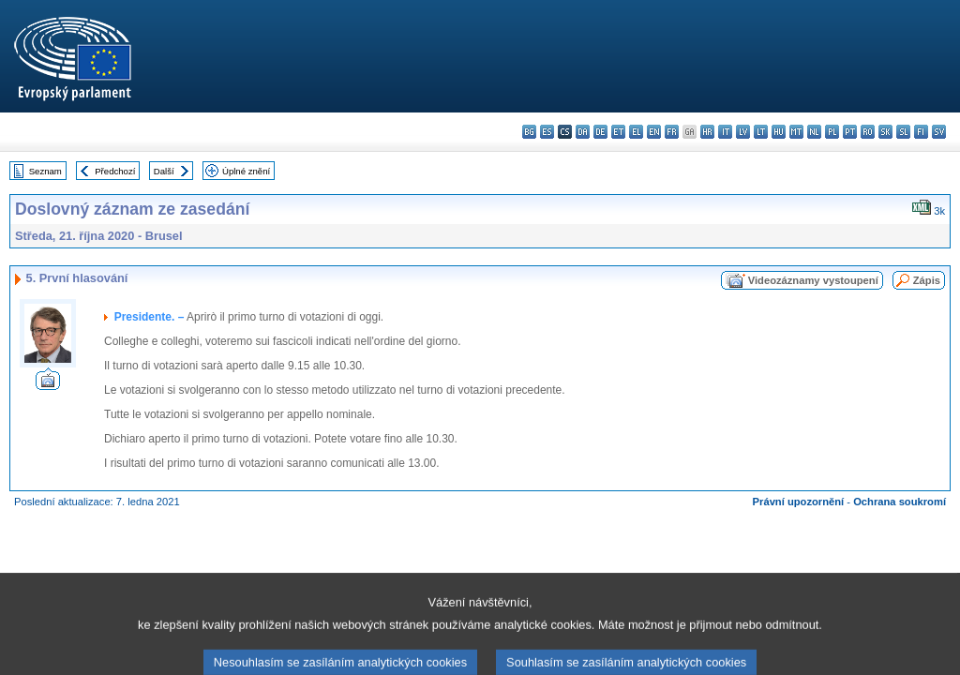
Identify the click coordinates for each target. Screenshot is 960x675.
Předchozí (115, 171)
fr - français (672, 132)
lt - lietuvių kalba (761, 132)
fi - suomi (921, 132)
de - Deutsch (600, 132)
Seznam (45, 171)
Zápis (926, 280)
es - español (547, 132)
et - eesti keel (618, 132)
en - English (654, 132)
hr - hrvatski (707, 132)
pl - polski (832, 132)
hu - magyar (779, 132)
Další (164, 171)
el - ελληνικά (636, 132)
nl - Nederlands (814, 132)
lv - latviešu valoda (743, 132)
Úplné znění (246, 171)
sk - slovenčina (885, 132)
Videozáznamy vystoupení (813, 280)
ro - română (868, 132)
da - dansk (583, 132)
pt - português (850, 132)
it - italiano (725, 132)
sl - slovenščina (903, 132)
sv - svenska (939, 132)
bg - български (529, 132)
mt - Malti (796, 132)
